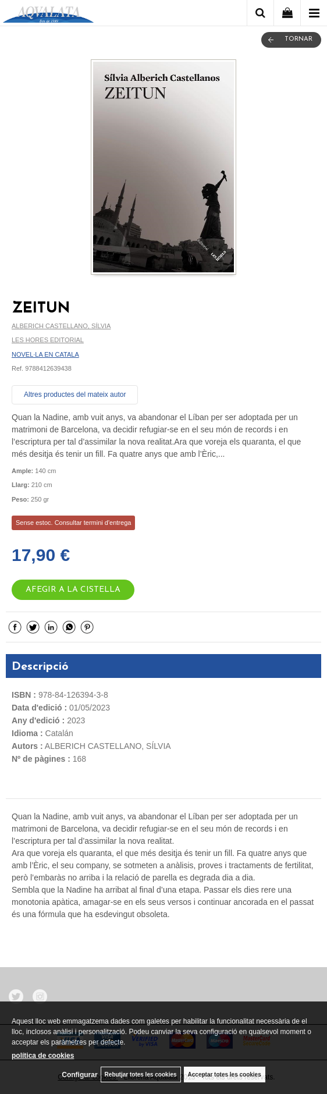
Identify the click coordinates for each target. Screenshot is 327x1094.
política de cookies (43, 1056)
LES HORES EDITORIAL (48, 339)
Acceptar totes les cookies (224, 1074)
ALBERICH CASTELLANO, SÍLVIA (61, 325)
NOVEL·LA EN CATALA (45, 354)
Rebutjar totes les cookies (141, 1074)
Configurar (79, 1075)
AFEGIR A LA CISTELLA (73, 589)
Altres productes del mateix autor (75, 394)
